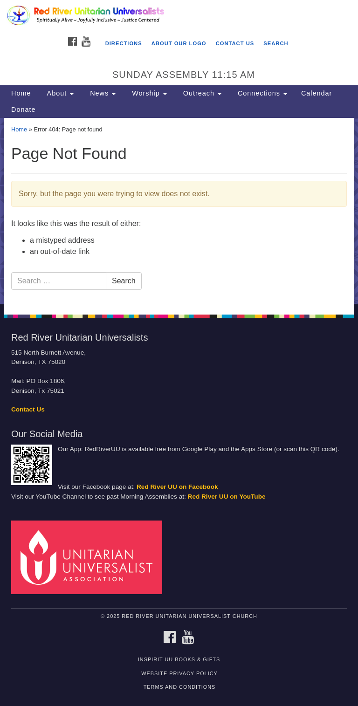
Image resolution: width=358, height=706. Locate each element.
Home (21, 93)
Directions (123, 43)
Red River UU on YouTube (227, 496)
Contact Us (235, 43)
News (102, 93)
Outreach (201, 93)
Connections (261, 93)
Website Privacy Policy (179, 673)
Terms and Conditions (180, 687)
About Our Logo (179, 43)
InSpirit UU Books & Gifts (179, 659)
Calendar (316, 93)
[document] (179, 211)
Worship (148, 93)
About (59, 93)
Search (275, 43)
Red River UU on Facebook (177, 486)
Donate (23, 109)
